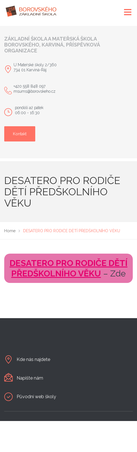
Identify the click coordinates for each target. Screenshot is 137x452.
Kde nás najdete (33, 359)
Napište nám (30, 378)
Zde (118, 273)
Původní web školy (36, 396)
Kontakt (19, 134)
